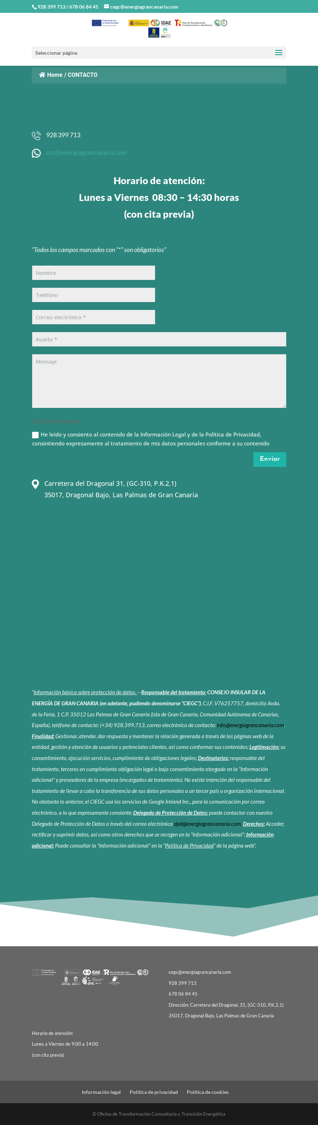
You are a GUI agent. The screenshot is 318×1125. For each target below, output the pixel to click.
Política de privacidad (154, 1092)
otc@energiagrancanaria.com (86, 152)
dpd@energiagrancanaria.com (207, 823)
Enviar (270, 459)
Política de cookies (208, 1092)
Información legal (101, 1092)
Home (51, 74)
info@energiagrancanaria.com (250, 725)
